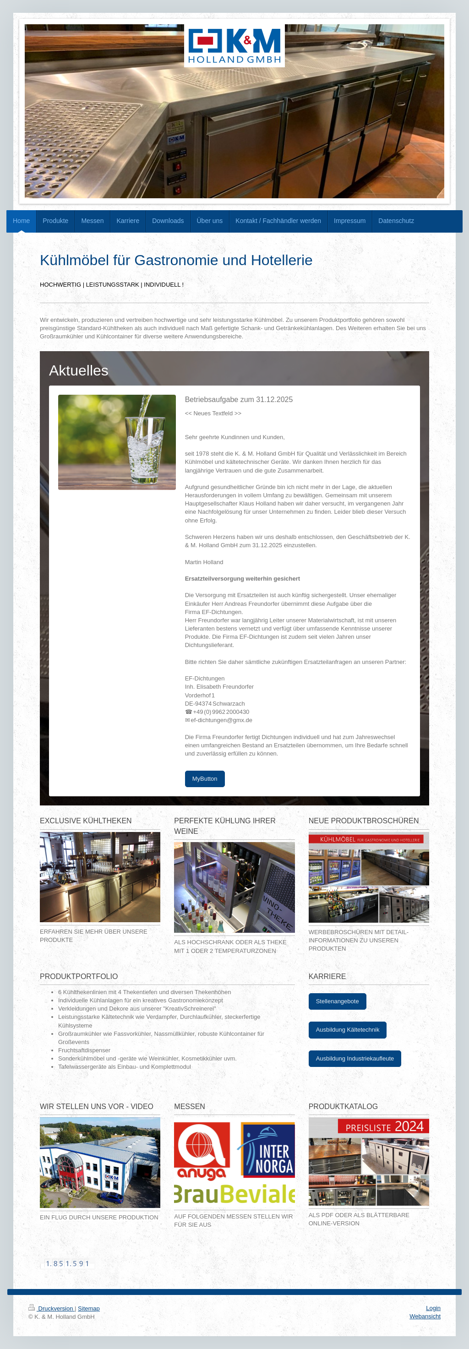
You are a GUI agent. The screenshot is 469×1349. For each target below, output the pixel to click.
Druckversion (51, 1308)
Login (433, 1308)
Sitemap (89, 1308)
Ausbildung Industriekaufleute (355, 1058)
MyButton (205, 778)
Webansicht (425, 1316)
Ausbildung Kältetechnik (348, 1029)
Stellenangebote (337, 1001)
